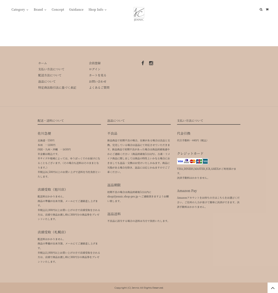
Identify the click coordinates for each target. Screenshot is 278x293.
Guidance (76, 9)
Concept (58, 9)
